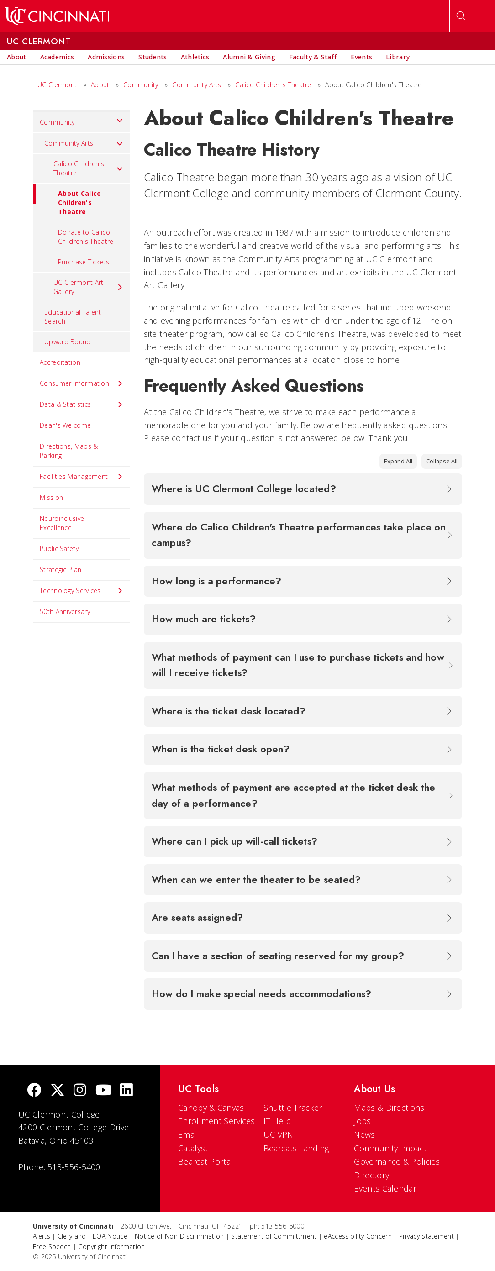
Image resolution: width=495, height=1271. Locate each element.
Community (140, 84)
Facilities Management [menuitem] (81, 476)
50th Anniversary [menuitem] (65, 611)
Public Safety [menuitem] (59, 548)
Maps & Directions (389, 1107)
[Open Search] (460, 16)
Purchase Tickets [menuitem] (83, 261)
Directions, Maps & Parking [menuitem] (69, 451)
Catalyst (193, 1148)
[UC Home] (57, 16)
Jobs (362, 1120)
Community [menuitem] (81, 120)
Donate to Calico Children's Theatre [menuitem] (85, 237)
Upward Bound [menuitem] (67, 341)
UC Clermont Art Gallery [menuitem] (88, 287)
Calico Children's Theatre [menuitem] (88, 168)
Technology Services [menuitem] (81, 591)
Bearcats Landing (296, 1148)
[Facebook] (34, 1091)
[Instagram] (80, 1091)
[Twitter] (57, 1091)
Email (188, 1134)
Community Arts (196, 84)
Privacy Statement (426, 1236)
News (364, 1134)
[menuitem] (16, 57)
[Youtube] (103, 1091)
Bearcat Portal (205, 1161)
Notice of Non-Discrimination (179, 1236)
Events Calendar (385, 1188)
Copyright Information (111, 1246)
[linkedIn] (126, 1091)
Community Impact (390, 1148)
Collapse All (442, 461)
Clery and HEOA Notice (92, 1236)
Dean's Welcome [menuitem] (65, 425)
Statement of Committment (273, 1236)
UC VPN (278, 1134)
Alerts (41, 1236)
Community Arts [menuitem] (83, 143)
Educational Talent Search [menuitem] (72, 317)
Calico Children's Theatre (273, 84)
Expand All (398, 461)
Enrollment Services (216, 1120)
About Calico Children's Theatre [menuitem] (67, 200)
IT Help (277, 1120)
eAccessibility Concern (358, 1236)
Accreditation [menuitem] (60, 362)
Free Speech (52, 1246)
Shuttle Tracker (292, 1107)
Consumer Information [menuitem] (81, 383)
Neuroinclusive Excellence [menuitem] (62, 523)
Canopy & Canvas (211, 1107)
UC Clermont (57, 84)
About (100, 84)
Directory (371, 1175)
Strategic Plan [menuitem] (60, 569)
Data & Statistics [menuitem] (81, 404)
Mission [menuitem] (51, 497)
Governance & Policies (397, 1161)
